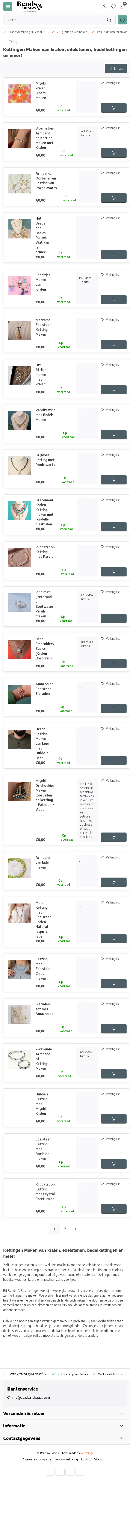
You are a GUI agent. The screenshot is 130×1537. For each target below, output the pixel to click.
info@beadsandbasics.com (31, 1397)
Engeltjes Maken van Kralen (43, 282)
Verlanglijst (110, 83)
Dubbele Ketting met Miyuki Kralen (42, 1104)
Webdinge (87, 1453)
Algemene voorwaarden (37, 1459)
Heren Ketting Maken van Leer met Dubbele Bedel (42, 743)
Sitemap (99, 1459)
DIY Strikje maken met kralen (41, 374)
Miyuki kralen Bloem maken (41, 90)
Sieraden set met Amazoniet (44, 1009)
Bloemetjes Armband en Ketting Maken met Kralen (45, 138)
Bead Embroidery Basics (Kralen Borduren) (45, 648)
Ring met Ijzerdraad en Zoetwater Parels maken (44, 604)
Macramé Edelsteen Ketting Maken (43, 327)
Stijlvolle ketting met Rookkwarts (45, 460)
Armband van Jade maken (43, 862)
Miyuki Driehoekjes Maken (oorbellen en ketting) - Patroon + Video (45, 795)
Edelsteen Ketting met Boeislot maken (43, 1149)
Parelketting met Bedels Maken (46, 415)
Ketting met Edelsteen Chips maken (43, 968)
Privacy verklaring (67, 1459)
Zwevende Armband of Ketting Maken (44, 1059)
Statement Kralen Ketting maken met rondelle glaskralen (45, 512)
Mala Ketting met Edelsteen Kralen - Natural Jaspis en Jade (43, 919)
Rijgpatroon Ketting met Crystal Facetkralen (45, 1191)
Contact (86, 1459)
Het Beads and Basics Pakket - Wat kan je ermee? (42, 235)
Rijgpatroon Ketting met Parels (45, 552)
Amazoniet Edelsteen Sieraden (44, 689)
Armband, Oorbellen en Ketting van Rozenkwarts (46, 180)
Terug (10, 42)
